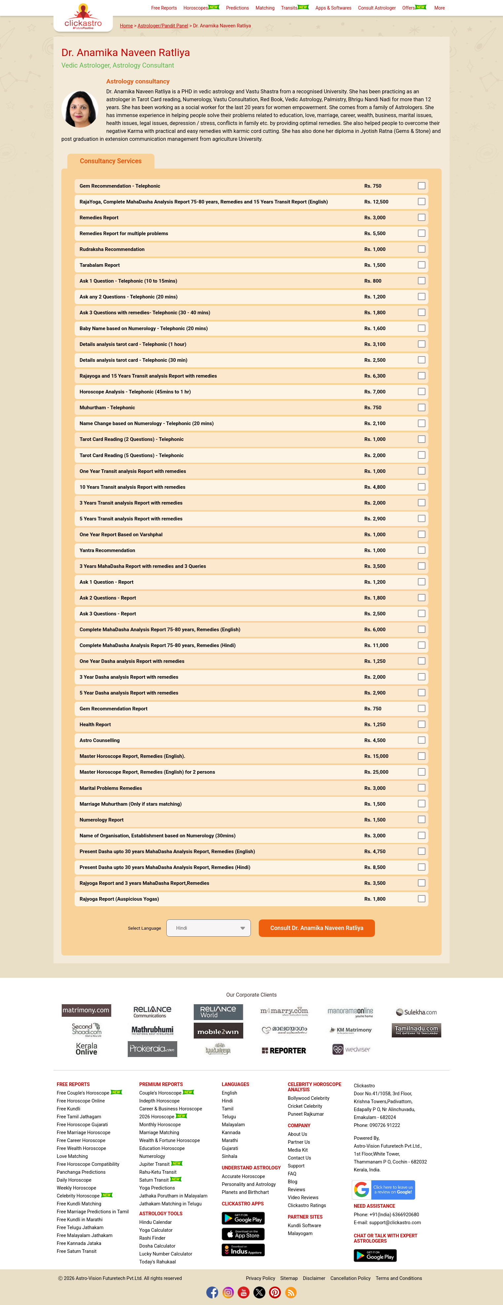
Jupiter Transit (161, 1164)
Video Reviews (303, 1197)
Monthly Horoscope (160, 1125)
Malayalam (233, 1125)
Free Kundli (68, 1109)
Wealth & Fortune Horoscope (169, 1140)
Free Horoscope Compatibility (88, 1164)
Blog (292, 1182)
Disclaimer (314, 1278)
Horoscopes (201, 8)
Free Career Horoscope (81, 1140)
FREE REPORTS (73, 1084)
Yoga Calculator (156, 1230)
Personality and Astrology (249, 1184)
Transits (295, 8)
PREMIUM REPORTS (161, 1084)
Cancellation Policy (350, 1278)
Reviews (296, 1190)
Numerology (152, 1156)
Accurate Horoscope (243, 1176)
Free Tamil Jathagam (79, 1117)
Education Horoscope (162, 1148)
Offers (414, 8)
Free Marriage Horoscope (83, 1132)
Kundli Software (304, 1225)
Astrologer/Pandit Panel (163, 26)
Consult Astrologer (377, 8)
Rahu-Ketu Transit (158, 1172)
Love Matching (72, 1156)
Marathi (230, 1140)
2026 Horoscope (163, 1117)
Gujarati (230, 1148)
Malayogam (300, 1233)
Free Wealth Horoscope (81, 1148)
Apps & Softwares (334, 8)
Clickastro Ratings (307, 1205)
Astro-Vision (89, 1278)
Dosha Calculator (157, 1246)
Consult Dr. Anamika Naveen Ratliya (316, 928)
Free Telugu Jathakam (80, 1227)
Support (296, 1166)
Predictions (237, 8)
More (439, 8)
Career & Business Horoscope (170, 1109)
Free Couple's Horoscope (89, 1093)
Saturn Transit (160, 1180)
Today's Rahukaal (157, 1262)
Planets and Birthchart (245, 1192)
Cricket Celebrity (305, 1106)
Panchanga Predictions (81, 1172)
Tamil (227, 1109)
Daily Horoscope (74, 1180)
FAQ (292, 1174)
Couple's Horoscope (166, 1093)
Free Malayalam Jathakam (85, 1235)
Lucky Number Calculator (165, 1254)
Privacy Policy (260, 1278)
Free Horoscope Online (81, 1101)
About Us (297, 1134)
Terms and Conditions (399, 1278)
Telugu (229, 1117)
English (229, 1093)
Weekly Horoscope (76, 1188)
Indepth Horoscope (159, 1101)
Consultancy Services (111, 161)
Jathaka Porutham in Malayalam (173, 1196)
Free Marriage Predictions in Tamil (93, 1212)
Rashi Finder (152, 1238)
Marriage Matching (159, 1132)
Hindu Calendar (155, 1222)
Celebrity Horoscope (85, 1196)
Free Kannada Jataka (79, 1243)
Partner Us (299, 1142)
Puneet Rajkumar (306, 1114)
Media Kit (298, 1150)
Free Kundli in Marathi (80, 1220)
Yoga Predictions (157, 1188)
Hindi (227, 1101)
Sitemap (289, 1278)
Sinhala (229, 1156)
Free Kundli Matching (79, 1204)
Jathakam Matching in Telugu (170, 1204)
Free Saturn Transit (77, 1251)
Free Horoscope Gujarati (82, 1125)
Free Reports (164, 8)
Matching (264, 8)
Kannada (231, 1132)
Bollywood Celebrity (308, 1098)
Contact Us (299, 1158)
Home (126, 26)
